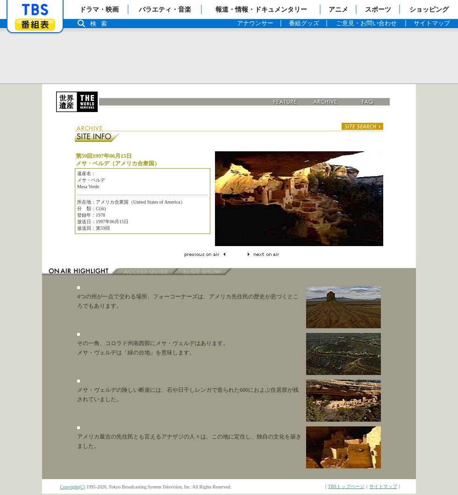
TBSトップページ (346, 486)
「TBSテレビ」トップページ (35, 10)
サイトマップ (383, 486)
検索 (101, 23)
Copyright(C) (72, 486)
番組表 (35, 24)
